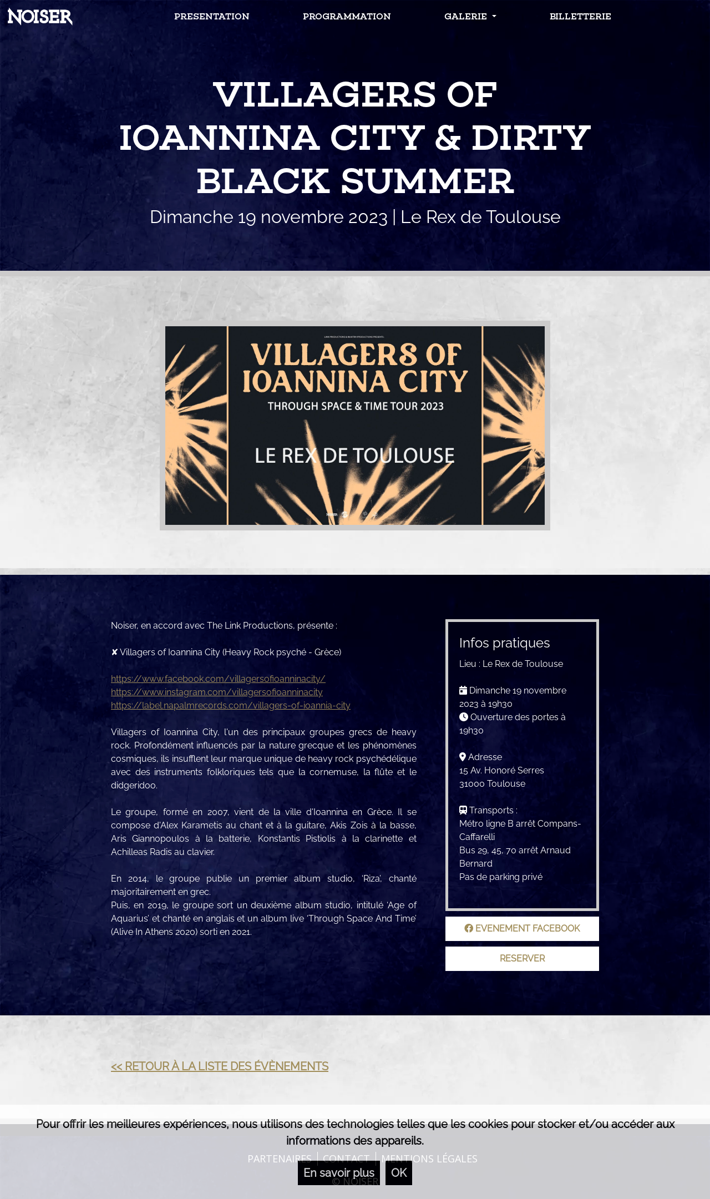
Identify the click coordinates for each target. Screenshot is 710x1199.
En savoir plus (338, 1173)
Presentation (212, 16)
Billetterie (580, 16)
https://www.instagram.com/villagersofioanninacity (217, 692)
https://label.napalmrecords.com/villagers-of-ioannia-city (231, 705)
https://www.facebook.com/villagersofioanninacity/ (218, 679)
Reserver (522, 958)
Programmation (347, 16)
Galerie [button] (466, 16)
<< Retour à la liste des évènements (219, 1066)
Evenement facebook (522, 928)
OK (399, 1173)
